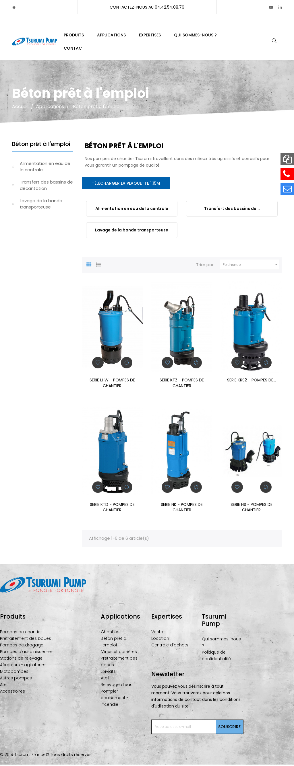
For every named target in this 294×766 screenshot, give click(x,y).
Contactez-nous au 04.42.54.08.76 (147, 7)
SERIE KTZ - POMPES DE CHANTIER (182, 384)
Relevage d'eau (117, 686)
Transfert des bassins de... (232, 210)
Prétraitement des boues (25, 640)
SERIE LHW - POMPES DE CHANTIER (112, 384)
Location (160, 640)
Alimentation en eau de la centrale (45, 168)
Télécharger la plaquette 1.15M (126, 185)
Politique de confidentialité (216, 657)
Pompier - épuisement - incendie (115, 699)
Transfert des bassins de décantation (46, 186)
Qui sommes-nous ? (221, 644)
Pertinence (251, 266)
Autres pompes (16, 679)
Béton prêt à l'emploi (41, 145)
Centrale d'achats (169, 646)
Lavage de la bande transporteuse (41, 205)
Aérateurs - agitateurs (22, 666)
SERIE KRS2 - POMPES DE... (251, 381)
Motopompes (14, 673)
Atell (4, 686)
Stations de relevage (21, 659)
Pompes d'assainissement (27, 653)
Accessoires (12, 692)
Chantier (109, 633)
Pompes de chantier (21, 633)
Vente (157, 633)
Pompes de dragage (21, 646)
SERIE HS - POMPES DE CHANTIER (251, 508)
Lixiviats (108, 673)
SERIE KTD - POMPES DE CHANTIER (112, 508)
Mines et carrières (119, 653)
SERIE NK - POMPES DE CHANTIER (182, 508)
